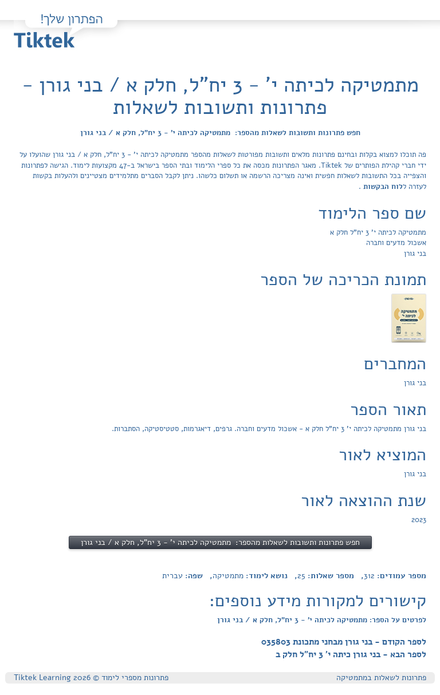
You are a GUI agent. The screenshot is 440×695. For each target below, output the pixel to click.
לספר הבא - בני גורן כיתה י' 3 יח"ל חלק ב (351, 654)
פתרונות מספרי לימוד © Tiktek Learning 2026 (91, 677)
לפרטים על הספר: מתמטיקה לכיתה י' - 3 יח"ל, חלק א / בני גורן (321, 620)
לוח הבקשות (382, 186)
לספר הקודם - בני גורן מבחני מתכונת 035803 (343, 641)
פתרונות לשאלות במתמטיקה (381, 677)
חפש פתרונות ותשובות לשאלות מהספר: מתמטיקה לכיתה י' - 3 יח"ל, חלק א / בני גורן (220, 133)
